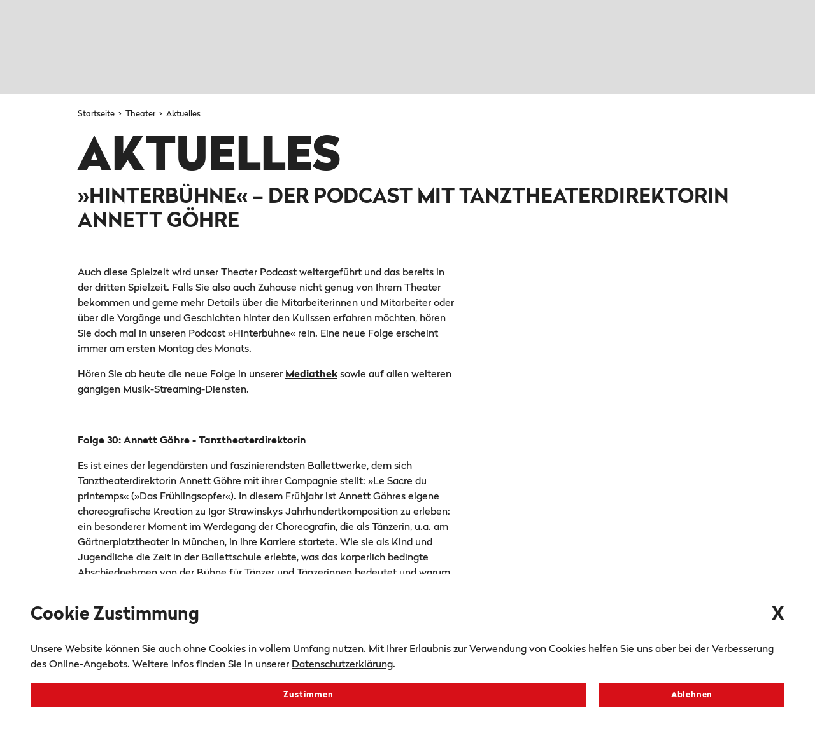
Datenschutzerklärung (342, 665)
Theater (141, 114)
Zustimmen (308, 695)
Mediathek (311, 375)
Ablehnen (691, 695)
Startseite (97, 114)
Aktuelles (183, 114)
